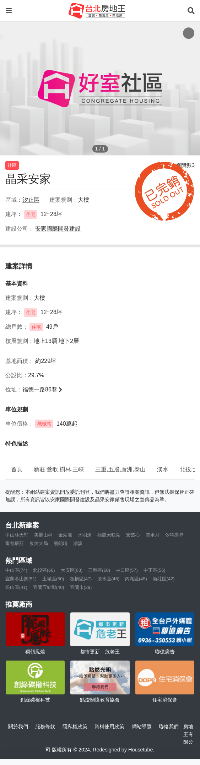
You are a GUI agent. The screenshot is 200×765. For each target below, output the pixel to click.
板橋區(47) (81, 578)
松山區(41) (16, 587)
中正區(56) (155, 570)
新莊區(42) (164, 578)
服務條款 (45, 726)
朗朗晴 (60, 543)
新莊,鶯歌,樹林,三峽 (59, 469)
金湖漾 (65, 535)
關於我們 (18, 726)
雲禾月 (153, 535)
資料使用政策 (109, 726)
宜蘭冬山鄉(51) (21, 578)
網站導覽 (142, 726)
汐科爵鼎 (174, 535)
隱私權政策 (75, 726)
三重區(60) (99, 570)
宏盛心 (133, 535)
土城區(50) (53, 578)
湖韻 (77, 543)
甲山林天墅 (16, 535)
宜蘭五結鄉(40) (48, 587)
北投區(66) (44, 570)
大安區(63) (72, 570)
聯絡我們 (169, 726)
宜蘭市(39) (81, 587)
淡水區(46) (108, 578)
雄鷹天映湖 (108, 535)
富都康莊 (14, 543)
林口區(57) (127, 570)
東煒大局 (38, 543)
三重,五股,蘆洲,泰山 (120, 469)
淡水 (162, 469)
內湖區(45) (136, 578)
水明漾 (85, 535)
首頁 (16, 469)
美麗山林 (43, 535)
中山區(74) (16, 570)
